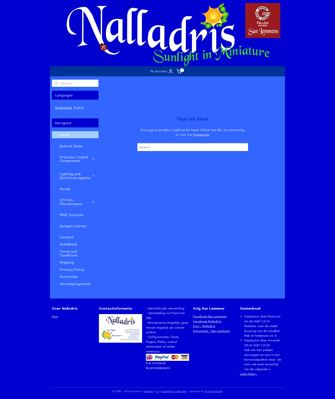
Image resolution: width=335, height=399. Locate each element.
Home (64, 135)
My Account (161, 71)
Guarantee (69, 276)
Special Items (71, 146)
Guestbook (68, 244)
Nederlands (63, 108)
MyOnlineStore (214, 391)
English (79, 108)
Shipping (67, 262)
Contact (66, 237)
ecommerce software (174, 391)
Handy (65, 188)
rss (157, 391)
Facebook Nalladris (207, 321)
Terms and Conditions (69, 253)
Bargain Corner (73, 226)
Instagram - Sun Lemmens (211, 331)
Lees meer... (248, 374)
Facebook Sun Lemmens (210, 316)
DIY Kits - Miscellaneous (77, 202)
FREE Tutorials (72, 215)
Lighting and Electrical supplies (77, 176)
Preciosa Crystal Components (77, 159)
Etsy (55, 316)
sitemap (148, 391)
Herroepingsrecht (75, 283)
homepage (201, 135)
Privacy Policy (72, 269)
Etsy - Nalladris (204, 326)
